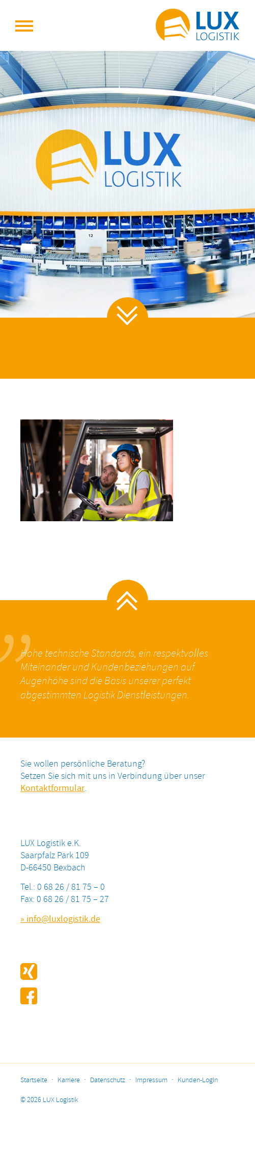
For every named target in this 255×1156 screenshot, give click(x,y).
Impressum (151, 1080)
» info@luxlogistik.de (60, 919)
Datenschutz (107, 1080)
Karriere (69, 1080)
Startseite (33, 1080)
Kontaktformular (52, 788)
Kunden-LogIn (198, 1080)
